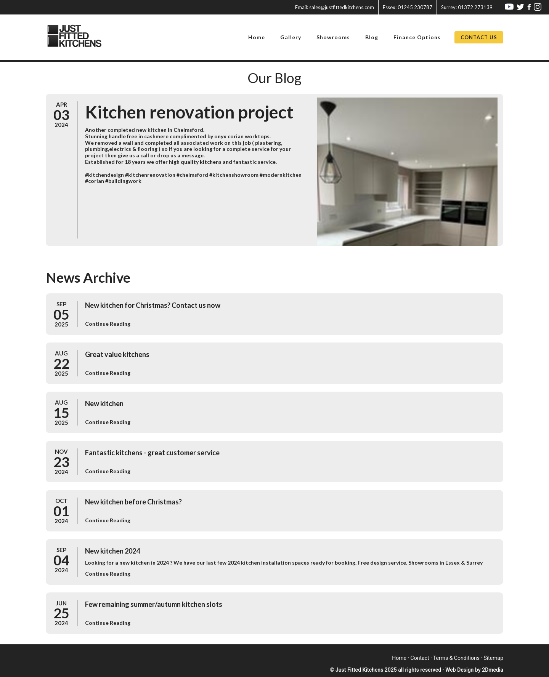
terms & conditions (456, 658)
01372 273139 (467, 7)
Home (256, 37)
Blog (371, 37)
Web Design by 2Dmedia (474, 670)
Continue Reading (107, 323)
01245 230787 (407, 7)
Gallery (290, 37)
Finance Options (417, 37)
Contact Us (479, 37)
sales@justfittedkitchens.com (334, 7)
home (399, 658)
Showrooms (333, 37)
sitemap (493, 658)
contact (420, 658)
